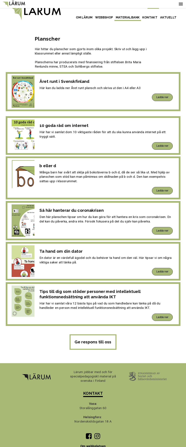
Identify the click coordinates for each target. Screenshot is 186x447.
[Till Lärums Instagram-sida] (97, 429)
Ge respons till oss (93, 334)
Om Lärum (84, 17)
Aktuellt (168, 17)
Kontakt (149, 17)
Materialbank (128, 17)
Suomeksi (169, 5)
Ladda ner (162, 89)
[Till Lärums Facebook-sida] (89, 429)
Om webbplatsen (93, 438)
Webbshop (104, 17)
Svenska (153, 5)
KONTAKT (93, 385)
